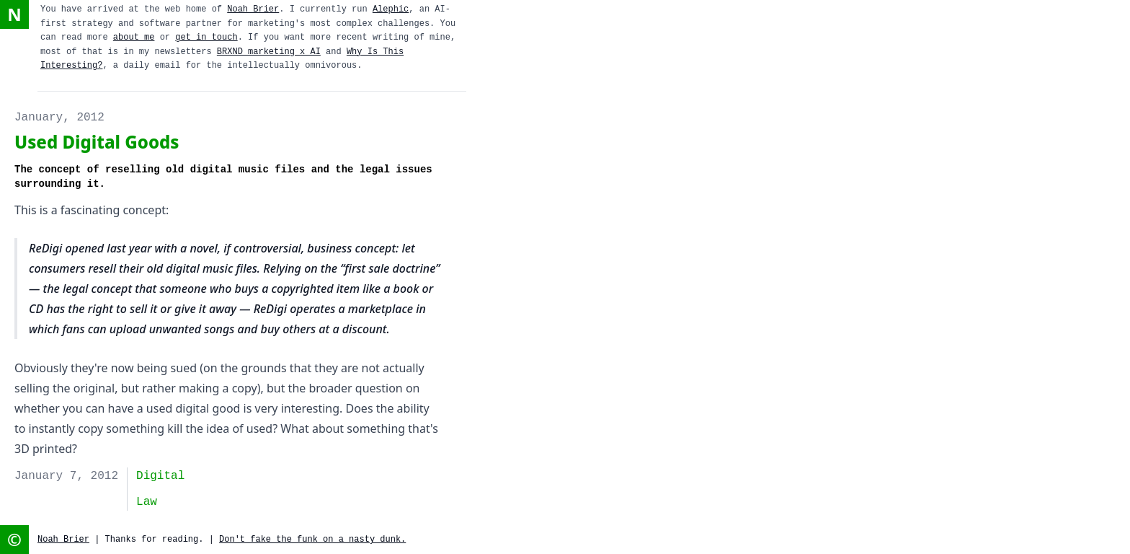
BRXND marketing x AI (269, 52)
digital (160, 476)
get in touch (206, 37)
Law (146, 502)
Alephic (391, 9)
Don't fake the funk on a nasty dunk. (312, 540)
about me (134, 37)
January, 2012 (59, 117)
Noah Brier (253, 9)
